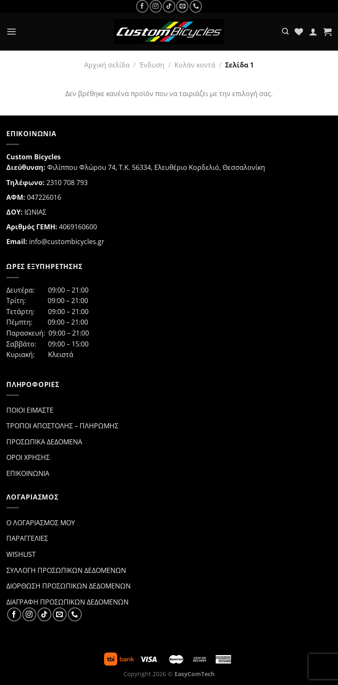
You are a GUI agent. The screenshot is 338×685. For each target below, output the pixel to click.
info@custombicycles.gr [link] (67, 241)
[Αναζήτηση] (285, 31)
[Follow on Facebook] (142, 6)
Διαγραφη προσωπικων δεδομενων (67, 602)
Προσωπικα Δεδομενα (44, 441)
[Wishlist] (299, 31)
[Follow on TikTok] (169, 6)
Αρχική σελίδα (107, 65)
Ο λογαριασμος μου (40, 522)
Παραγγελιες (27, 538)
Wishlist (21, 554)
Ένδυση (151, 65)
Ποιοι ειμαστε (30, 410)
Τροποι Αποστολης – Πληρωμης (62, 425)
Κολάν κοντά (194, 65)
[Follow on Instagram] (156, 6)
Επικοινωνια (27, 473)
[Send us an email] (182, 6)
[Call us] (196, 6)
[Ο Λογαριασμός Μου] (313, 31)
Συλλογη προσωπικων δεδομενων (66, 570)
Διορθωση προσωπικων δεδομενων (68, 586)
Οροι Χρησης (28, 457)
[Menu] (11, 31)
